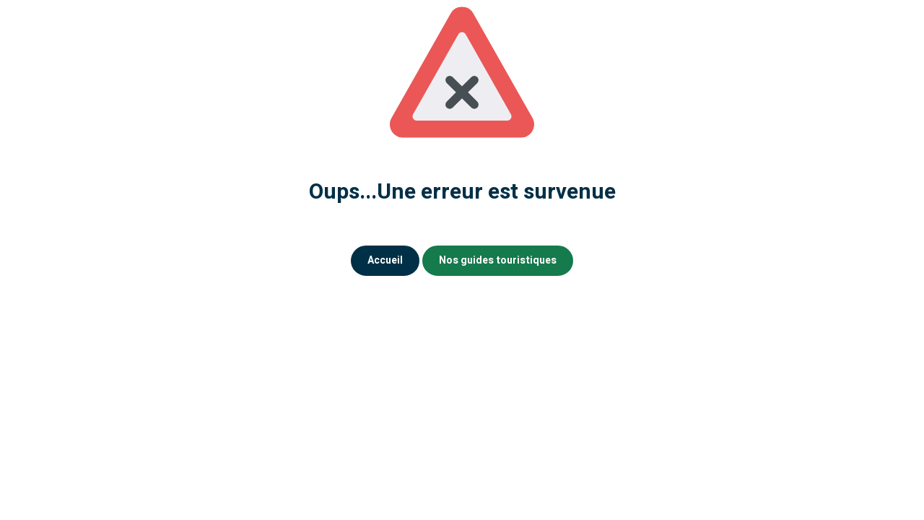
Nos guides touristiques (498, 260)
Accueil (385, 260)
